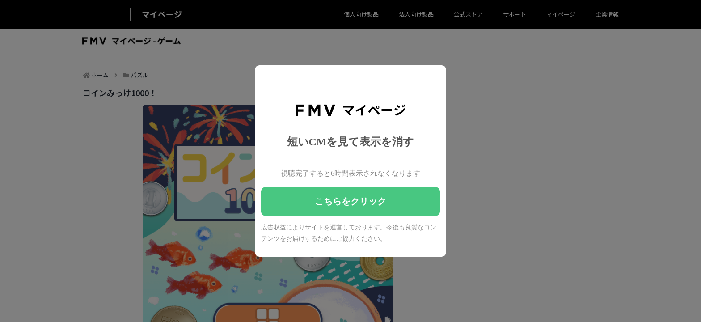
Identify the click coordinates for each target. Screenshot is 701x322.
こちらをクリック (350, 201)
